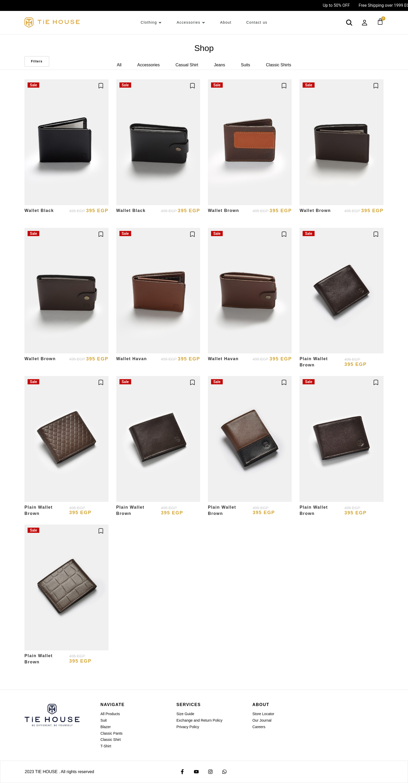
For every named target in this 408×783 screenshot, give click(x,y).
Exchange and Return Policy (199, 720)
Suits (245, 65)
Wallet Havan (131, 359)
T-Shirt (105, 746)
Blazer (105, 727)
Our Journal (261, 720)
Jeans (219, 65)
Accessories (148, 65)
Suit (103, 720)
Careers (258, 727)
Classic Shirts (278, 65)
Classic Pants (111, 733)
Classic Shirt (110, 739)
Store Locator (263, 714)
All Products (110, 714)
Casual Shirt (186, 65)
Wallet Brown (223, 210)
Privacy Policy (187, 727)
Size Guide (185, 714)
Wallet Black (39, 210)
